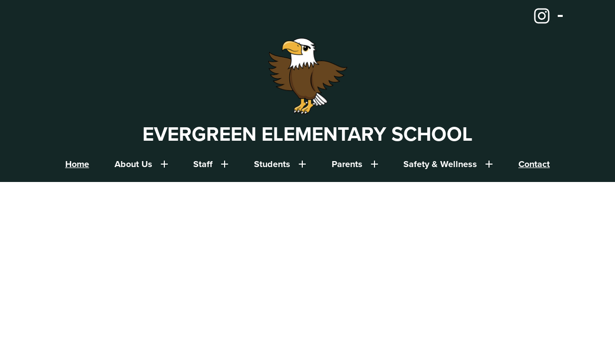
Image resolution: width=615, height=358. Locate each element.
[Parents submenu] (355, 164)
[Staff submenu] (211, 164)
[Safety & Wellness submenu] (448, 164)
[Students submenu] (280, 164)
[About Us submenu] (141, 164)
